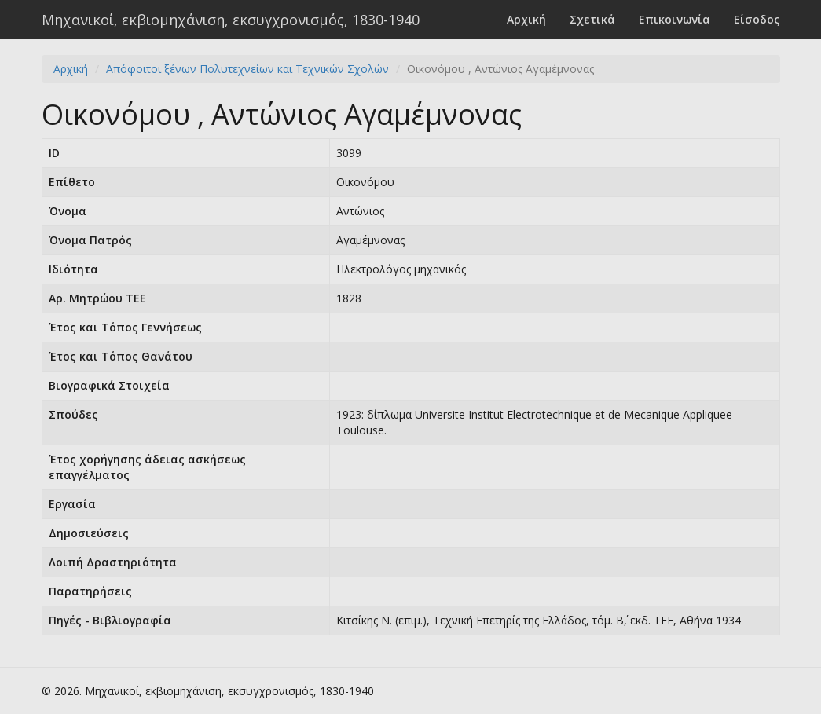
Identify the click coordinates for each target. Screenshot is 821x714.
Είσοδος (757, 19)
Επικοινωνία (674, 19)
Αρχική (526, 19)
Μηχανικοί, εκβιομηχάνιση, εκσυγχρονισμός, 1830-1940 (231, 19)
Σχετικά (592, 19)
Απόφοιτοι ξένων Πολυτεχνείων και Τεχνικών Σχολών (247, 68)
